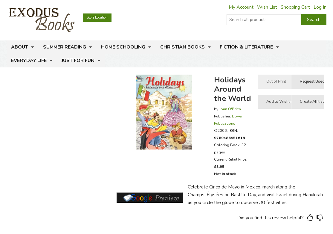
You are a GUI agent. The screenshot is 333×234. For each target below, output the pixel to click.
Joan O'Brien (230, 108)
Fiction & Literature (246, 47)
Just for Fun (78, 60)
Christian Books (182, 47)
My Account (241, 7)
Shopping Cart (295, 7)
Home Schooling (123, 47)
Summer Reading (64, 47)
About (19, 47)
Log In (320, 7)
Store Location (97, 17)
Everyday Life (29, 60)
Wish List (267, 7)
